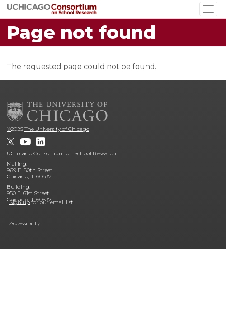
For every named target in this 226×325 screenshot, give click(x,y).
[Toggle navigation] (208, 9)
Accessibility (24, 223)
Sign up (19, 202)
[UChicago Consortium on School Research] (52, 9)
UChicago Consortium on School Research (61, 153)
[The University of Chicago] (57, 111)
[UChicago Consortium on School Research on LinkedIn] (40, 142)
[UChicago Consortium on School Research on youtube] (25, 142)
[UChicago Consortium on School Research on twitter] (10, 142)
